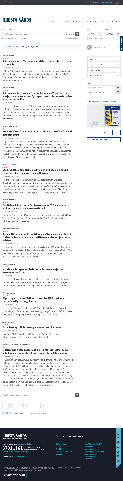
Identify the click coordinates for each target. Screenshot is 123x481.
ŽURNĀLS (54, 21)
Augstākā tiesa (8, 322)
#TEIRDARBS (91, 21)
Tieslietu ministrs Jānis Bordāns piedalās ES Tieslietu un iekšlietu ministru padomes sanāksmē (34, 206)
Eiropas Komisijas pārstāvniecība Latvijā (16, 345)
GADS (101, 38)
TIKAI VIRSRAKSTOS (9, 38)
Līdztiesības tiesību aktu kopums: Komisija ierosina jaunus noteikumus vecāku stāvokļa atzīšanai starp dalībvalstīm (35, 351)
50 (11, 413)
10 (3, 413)
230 (43, 405)
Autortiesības (91, 454)
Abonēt (95, 2)
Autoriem (89, 449)
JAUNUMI (104, 21)
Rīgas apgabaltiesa (9, 293)
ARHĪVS (115, 21)
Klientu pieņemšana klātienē (15, 451)
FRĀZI (22, 38)
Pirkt (87, 2)
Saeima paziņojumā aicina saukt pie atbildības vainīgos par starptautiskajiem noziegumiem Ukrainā (35, 171)
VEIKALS (65, 21)
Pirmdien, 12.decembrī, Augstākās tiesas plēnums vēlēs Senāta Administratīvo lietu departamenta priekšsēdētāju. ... (31, 335)
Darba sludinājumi (64, 451)
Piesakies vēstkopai (103, 140)
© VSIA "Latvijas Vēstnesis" (68, 468)
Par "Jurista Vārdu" (93, 444)
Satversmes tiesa (8, 56)
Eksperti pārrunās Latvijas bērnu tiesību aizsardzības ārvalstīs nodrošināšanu (37, 133)
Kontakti (88, 459)
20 (7, 413)
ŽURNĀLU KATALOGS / (101, 101)
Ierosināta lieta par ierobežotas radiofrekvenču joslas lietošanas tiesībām (32, 271)
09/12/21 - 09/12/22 (30, 46)
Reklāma (60, 449)
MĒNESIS (95, 38)
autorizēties (107, 2)
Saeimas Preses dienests (11, 165)
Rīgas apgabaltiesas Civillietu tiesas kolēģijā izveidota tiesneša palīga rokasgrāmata (33, 300)
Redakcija (89, 446)
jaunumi (5, 58)
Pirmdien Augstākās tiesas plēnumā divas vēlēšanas (31, 327)
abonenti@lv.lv (24, 444)
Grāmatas (60, 454)
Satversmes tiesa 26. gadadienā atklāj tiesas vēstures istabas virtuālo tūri (37, 62)
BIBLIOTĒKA (77, 21)
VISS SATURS (13, 46)
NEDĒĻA (89, 38)
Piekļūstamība (91, 456)
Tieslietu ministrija (9, 126)
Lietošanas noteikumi (94, 451)
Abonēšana (61, 444)
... (37, 405)
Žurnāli (59, 446)
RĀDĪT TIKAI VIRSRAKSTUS (37, 413)
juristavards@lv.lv (20, 456)
